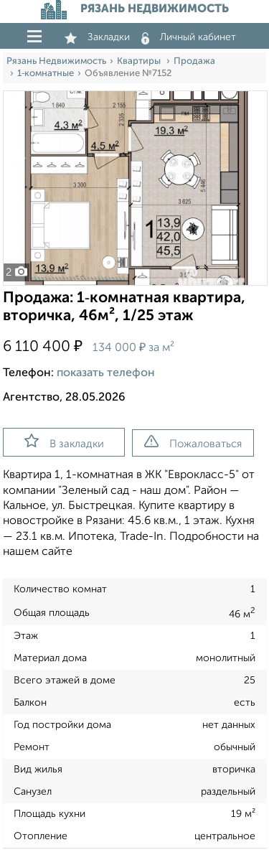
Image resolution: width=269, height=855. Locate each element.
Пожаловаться (193, 442)
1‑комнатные (45, 73)
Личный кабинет (188, 37)
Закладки (97, 37)
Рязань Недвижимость (56, 61)
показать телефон (106, 373)
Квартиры (140, 61)
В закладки (64, 441)
